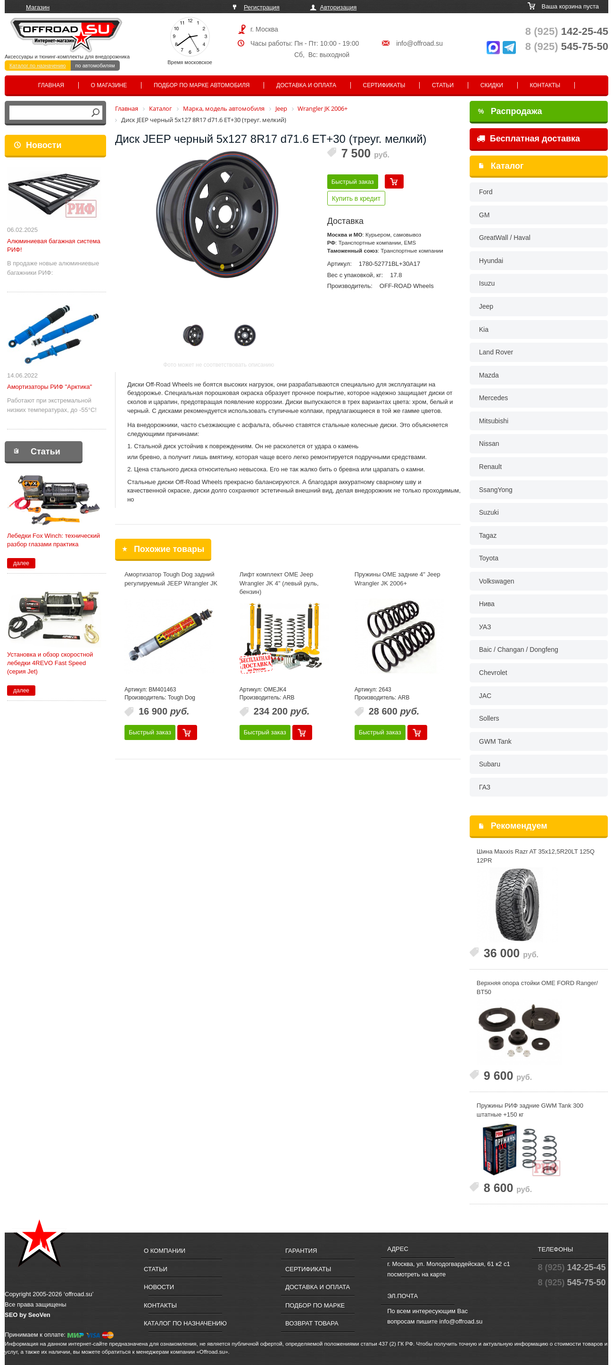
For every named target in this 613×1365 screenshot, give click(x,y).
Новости (43, 145)
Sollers (489, 718)
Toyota (488, 558)
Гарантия (301, 1250)
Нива (487, 604)
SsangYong (496, 489)
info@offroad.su (419, 43)
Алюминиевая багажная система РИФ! (53, 245)
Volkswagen (496, 581)
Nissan (489, 443)
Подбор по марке (315, 1305)
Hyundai (491, 260)
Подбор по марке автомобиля (202, 85)
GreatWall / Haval (504, 237)
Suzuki (489, 512)
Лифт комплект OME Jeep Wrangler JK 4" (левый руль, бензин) (279, 583)
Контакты (545, 85)
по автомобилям (95, 65)
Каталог (507, 166)
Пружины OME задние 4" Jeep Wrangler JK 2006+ (397, 579)
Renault (490, 466)
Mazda (489, 375)
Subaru (489, 764)
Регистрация (262, 7)
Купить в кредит (356, 198)
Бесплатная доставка (528, 138)
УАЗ (485, 627)
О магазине (109, 85)
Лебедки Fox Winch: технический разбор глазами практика (53, 540)
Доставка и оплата (306, 85)
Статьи (443, 85)
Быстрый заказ (352, 181)
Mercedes (493, 398)
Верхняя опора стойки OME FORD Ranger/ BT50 (537, 987)
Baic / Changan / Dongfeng (518, 649)
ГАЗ (484, 787)
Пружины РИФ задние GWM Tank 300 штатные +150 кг (530, 1110)
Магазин (38, 7)
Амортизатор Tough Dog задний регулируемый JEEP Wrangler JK (170, 579)
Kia (484, 329)
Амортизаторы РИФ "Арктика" (49, 386)
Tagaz (488, 535)
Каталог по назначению (37, 65)
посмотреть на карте (416, 1274)
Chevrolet (493, 672)
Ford (486, 192)
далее (21, 563)
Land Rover (496, 352)
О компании (164, 1250)
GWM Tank (495, 741)
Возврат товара (312, 1323)
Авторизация (338, 7)
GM (484, 215)
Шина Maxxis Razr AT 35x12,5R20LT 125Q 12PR (536, 856)
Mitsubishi (493, 421)
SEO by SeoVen (27, 1314)
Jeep (486, 306)
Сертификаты (384, 85)
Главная (51, 85)
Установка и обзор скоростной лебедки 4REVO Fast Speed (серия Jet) (50, 663)
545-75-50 (566, 46)
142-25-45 (566, 31)
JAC (485, 695)
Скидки (491, 85)
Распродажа (510, 111)
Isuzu (487, 283)
